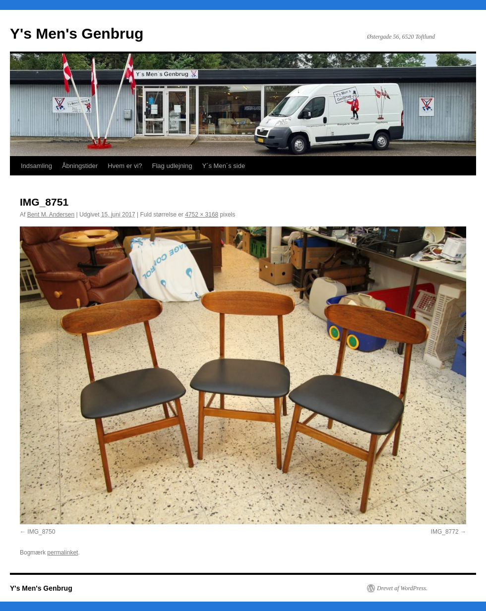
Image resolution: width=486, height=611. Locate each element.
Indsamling (36, 165)
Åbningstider (80, 165)
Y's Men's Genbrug (76, 33)
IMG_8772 (445, 531)
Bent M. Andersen (50, 214)
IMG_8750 (41, 531)
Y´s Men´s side (223, 165)
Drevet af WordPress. (402, 588)
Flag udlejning (172, 165)
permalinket (62, 552)
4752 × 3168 (201, 214)
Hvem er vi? (125, 165)
